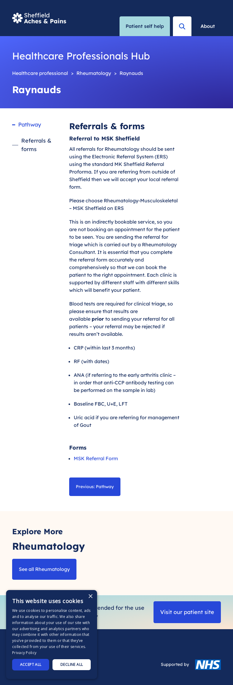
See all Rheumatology (44, 569)
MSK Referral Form (96, 458)
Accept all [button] (31, 664)
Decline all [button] (71, 664)
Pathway (29, 124)
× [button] (90, 596)
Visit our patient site (187, 612)
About (208, 26)
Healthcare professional (40, 73)
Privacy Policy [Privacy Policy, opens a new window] (24, 652)
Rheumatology (93, 73)
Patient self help (145, 26)
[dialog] (51, 634)
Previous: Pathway (95, 486)
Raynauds (131, 73)
